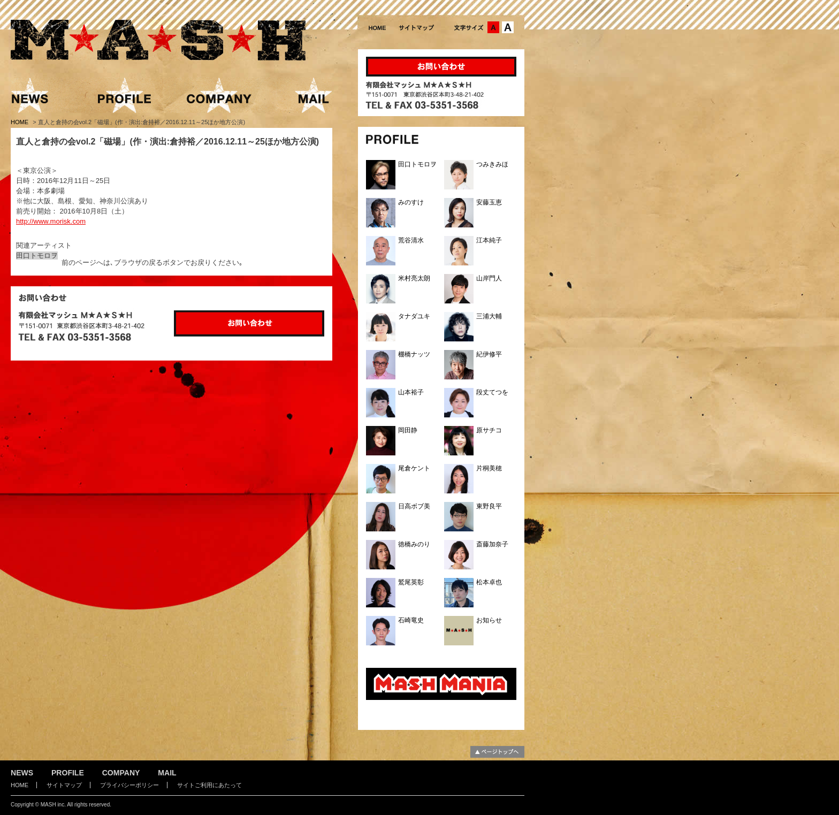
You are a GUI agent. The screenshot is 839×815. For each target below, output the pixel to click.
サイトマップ (64, 785)
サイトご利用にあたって (209, 785)
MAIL (167, 772)
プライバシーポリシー (129, 785)
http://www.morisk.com (51, 221)
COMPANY (121, 772)
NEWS (22, 772)
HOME (20, 122)
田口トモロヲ (37, 256)
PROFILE (67, 772)
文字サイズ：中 (493, 27)
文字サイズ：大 (508, 27)
